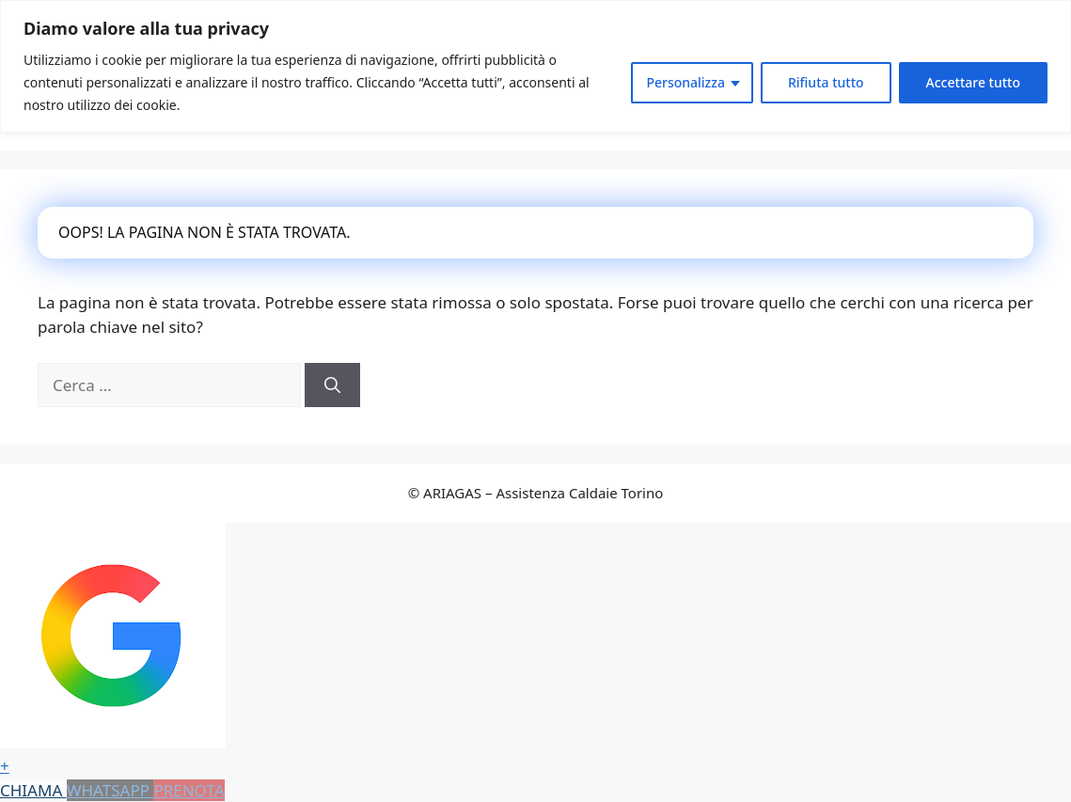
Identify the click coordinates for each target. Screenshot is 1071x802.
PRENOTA (188, 790)
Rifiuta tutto (826, 82)
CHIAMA (33, 790)
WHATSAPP (110, 790)
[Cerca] (332, 385)
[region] (535, 66)
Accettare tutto (973, 82)
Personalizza (685, 82)
